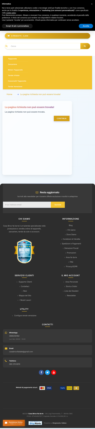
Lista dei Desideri (71, 292)
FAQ (70, 263)
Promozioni (70, 254)
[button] (92, 4)
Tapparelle (12, 60)
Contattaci (24, 287)
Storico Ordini (70, 287)
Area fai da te (71, 258)
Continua (61, 119)
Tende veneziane (15, 87)
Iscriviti (58, 206)
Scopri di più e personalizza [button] (17, 26)
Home (9, 95)
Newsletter (71, 296)
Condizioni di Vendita (70, 240)
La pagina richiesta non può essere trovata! (40, 95)
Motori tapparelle (15, 71)
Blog (71, 226)
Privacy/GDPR (70, 267)
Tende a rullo (14, 76)
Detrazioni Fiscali (70, 249)
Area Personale (70, 283)
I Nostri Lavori (24, 301)
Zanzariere (12, 65)
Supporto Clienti (24, 283)
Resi (24, 292)
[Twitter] (47, 373)
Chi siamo (70, 231)
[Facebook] (41, 373)
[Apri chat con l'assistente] (14, 423)
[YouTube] (53, 373)
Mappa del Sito (24, 296)
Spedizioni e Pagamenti (70, 245)
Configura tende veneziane (24, 316)
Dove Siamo (70, 235)
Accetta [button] (86, 26)
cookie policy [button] (11, 13)
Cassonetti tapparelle (17, 82)
